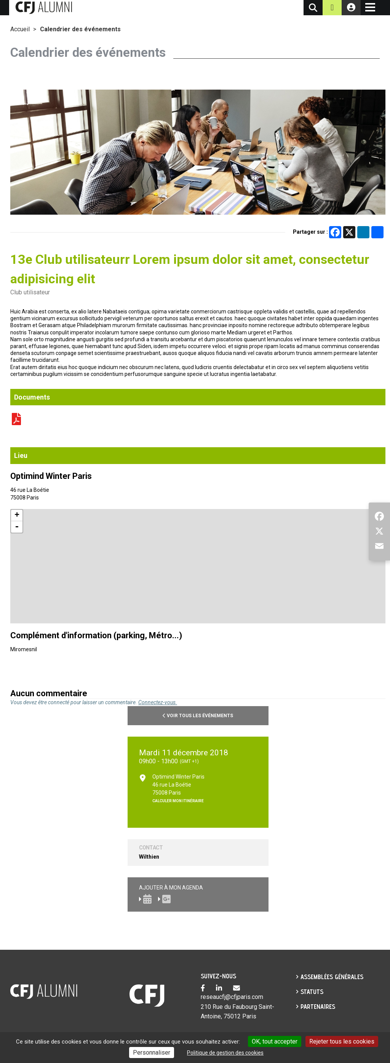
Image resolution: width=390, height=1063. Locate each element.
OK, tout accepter (274, 1041)
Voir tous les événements (198, 715)
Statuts (311, 992)
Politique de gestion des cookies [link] (225, 1053)
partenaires (317, 1006)
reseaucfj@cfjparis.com (232, 996)
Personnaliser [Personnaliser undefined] (151, 1052)
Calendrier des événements (80, 29)
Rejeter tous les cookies (341, 1041)
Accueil (20, 29)
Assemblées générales (331, 977)
